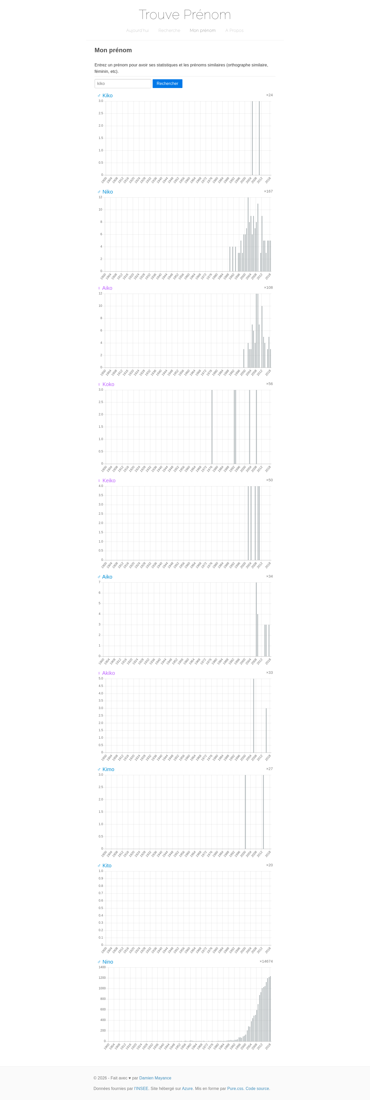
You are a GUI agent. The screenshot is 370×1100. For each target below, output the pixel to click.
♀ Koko (105, 384)
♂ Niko (105, 192)
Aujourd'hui (137, 30)
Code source (257, 1088)
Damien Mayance (155, 1078)
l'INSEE (141, 1088)
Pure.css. (235, 1088)
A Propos (234, 30)
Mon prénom (203, 30)
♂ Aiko (104, 577)
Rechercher (167, 83)
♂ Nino (105, 962)
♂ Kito (104, 865)
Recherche (169, 30)
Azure (187, 1088)
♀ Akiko (106, 673)
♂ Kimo (105, 769)
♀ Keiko (106, 480)
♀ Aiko (104, 288)
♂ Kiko (105, 95)
